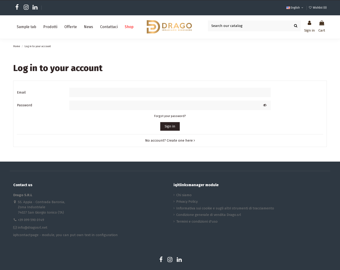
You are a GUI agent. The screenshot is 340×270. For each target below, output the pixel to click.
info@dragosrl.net (32, 227)
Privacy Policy (187, 201)
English (295, 7)
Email (21, 92)
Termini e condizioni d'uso (197, 221)
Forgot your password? (170, 116)
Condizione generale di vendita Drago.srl (208, 215)
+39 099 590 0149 (31, 220)
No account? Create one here (170, 140)
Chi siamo (184, 195)
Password (24, 105)
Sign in (170, 126)
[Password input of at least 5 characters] (164, 105)
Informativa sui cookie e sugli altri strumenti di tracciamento (225, 208)
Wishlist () (318, 7)
